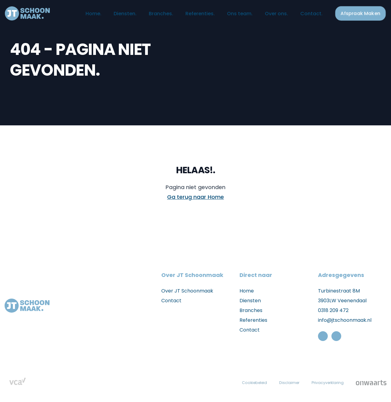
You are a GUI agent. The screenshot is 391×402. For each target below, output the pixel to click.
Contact (303, 16)
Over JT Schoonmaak (187, 290)
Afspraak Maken (353, 15)
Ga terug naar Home (195, 197)
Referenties (192, 16)
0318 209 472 (333, 310)
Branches (153, 16)
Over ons (269, 16)
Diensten (117, 16)
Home (85, 16)
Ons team (232, 16)
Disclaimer (284, 382)
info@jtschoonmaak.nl (344, 320)
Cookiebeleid (247, 382)
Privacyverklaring (326, 382)
